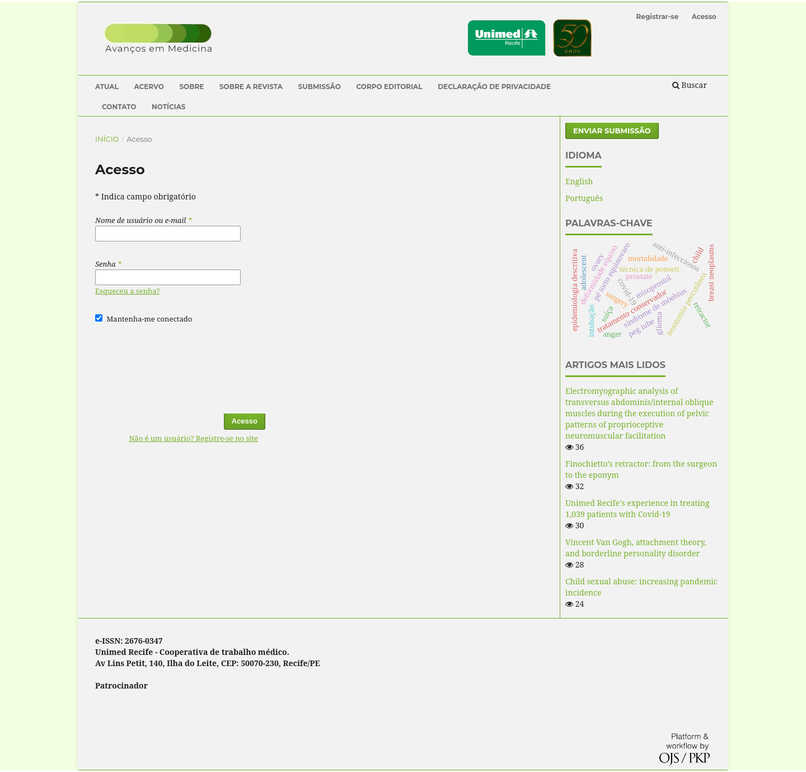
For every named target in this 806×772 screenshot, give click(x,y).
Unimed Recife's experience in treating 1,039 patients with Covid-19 (637, 508)
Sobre (191, 86)
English (579, 181)
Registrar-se (657, 16)
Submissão (319, 86)
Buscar (689, 85)
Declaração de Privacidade (494, 86)
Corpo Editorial (389, 86)
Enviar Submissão (612, 130)
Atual (107, 86)
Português (584, 198)
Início (107, 138)
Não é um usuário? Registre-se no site (193, 438)
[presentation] (180, 363)
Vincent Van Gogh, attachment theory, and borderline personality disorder (635, 548)
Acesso (704, 16)
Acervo (148, 86)
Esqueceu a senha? (127, 291)
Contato (119, 107)
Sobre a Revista (251, 86)
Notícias (169, 107)
